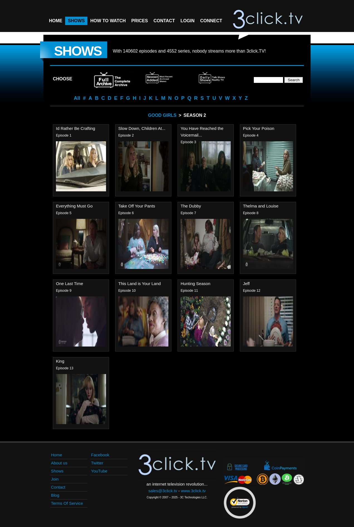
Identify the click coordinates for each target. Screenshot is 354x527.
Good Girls (162, 115)
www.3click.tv (193, 490)
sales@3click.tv (162, 490)
